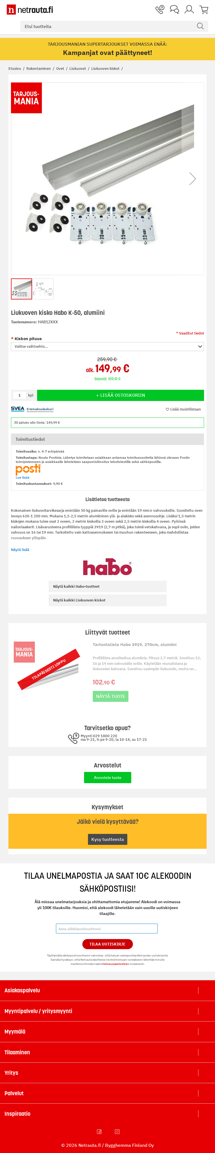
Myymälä (14, 1031)
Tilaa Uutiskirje (107, 944)
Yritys (11, 1072)
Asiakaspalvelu (22, 990)
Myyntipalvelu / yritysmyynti (38, 1011)
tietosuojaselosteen (115, 964)
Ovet (60, 68)
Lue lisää (23, 477)
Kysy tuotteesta (107, 839)
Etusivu (15, 68)
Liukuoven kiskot (105, 68)
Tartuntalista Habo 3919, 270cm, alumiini (134, 644)
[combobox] (114, 26)
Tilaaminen (17, 1052)
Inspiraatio (17, 1113)
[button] (193, 178)
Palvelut (14, 1093)
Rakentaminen (39, 68)
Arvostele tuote (107, 777)
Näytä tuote (110, 696)
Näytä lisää (20, 549)
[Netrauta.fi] (30, 9)
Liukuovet (78, 68)
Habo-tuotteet (76, 586)
